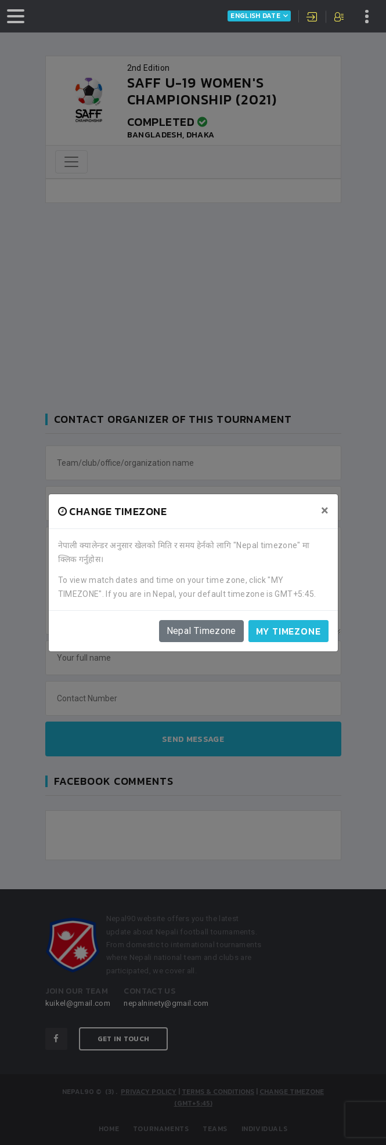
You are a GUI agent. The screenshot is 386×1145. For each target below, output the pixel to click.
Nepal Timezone (201, 630)
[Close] (325, 510)
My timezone (288, 631)
